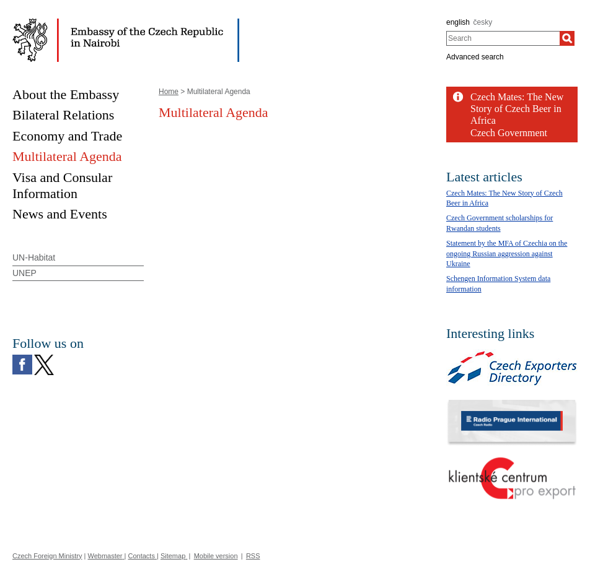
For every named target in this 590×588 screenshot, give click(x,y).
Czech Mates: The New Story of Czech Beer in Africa (516, 109)
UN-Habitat (33, 257)
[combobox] (503, 38)
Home (168, 91)
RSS (253, 556)
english (458, 22)
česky (483, 22)
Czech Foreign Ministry (47, 556)
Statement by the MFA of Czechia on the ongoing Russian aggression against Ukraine (506, 254)
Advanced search (475, 57)
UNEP (24, 273)
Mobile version (216, 556)
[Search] (567, 38)
